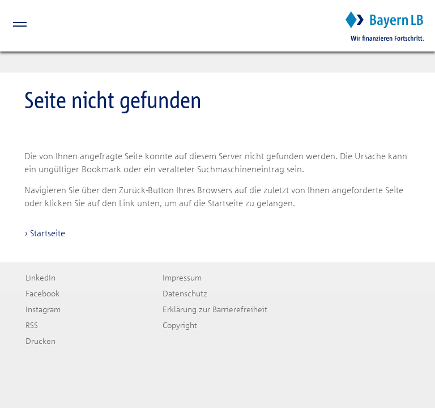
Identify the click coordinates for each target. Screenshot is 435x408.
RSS (31, 325)
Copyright (180, 325)
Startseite (47, 233)
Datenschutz (185, 293)
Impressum (182, 277)
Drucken (40, 341)
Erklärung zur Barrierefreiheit (215, 309)
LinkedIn (40, 277)
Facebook (42, 293)
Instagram (43, 309)
